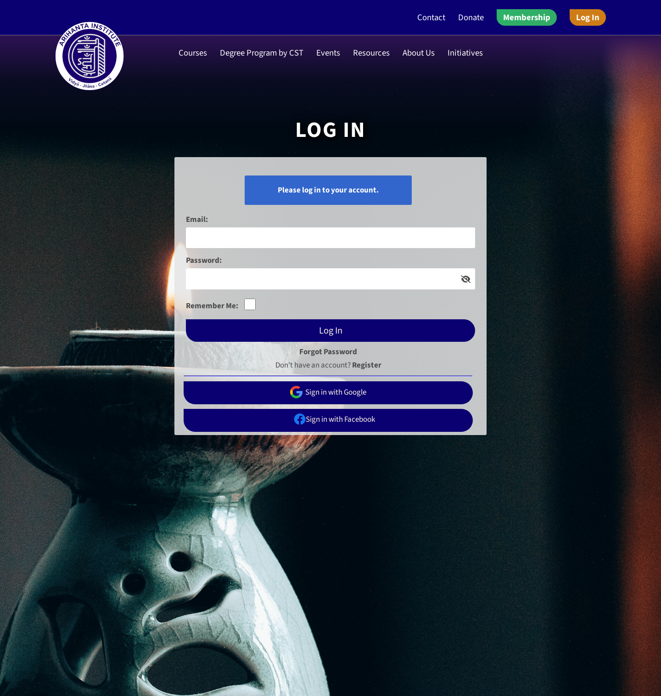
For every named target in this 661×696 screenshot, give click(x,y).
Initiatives (465, 53)
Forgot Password (328, 351)
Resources (371, 53)
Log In (587, 17)
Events (328, 53)
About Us (419, 53)
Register (366, 365)
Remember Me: (212, 305)
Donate (471, 17)
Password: (204, 260)
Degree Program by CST (261, 53)
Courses (193, 53)
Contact (431, 17)
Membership (526, 17)
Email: (197, 219)
